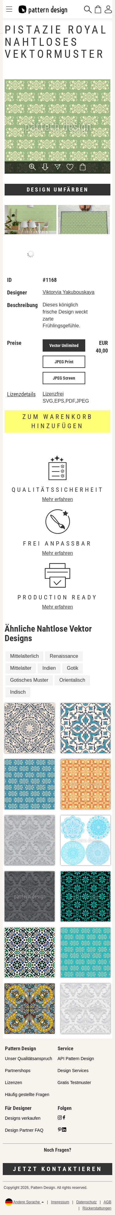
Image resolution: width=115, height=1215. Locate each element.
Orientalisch (72, 680)
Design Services (73, 1070)
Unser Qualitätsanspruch (28, 1058)
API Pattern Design (76, 1058)
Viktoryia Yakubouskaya (68, 292)
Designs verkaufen (22, 1118)
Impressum (60, 1202)
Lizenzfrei (53, 393)
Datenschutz (86, 1202)
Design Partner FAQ (24, 1130)
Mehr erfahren (57, 499)
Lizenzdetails (21, 394)
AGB (107, 1202)
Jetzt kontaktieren (57, 1169)
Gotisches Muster (29, 680)
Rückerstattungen (96, 1208)
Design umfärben (58, 189)
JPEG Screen (64, 378)
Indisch (18, 692)
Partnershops (17, 1070)
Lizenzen (13, 1082)
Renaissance (64, 656)
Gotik (72, 668)
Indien (49, 668)
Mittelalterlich (24, 656)
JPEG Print (64, 361)
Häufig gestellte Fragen (27, 1094)
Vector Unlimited (64, 345)
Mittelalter (20, 668)
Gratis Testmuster (74, 1082)
